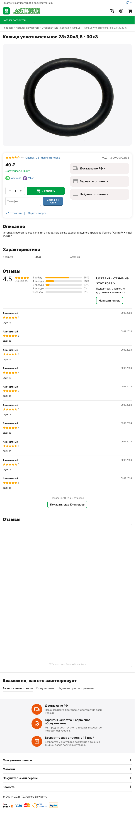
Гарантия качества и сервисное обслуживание (68, 721)
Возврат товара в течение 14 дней (69, 737)
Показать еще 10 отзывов (67, 504)
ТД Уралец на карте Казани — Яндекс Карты (67, 664)
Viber (28, 178)
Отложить (13, 213)
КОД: (105, 157)
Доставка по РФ (56, 705)
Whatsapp (14, 178)
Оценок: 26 (32, 157)
